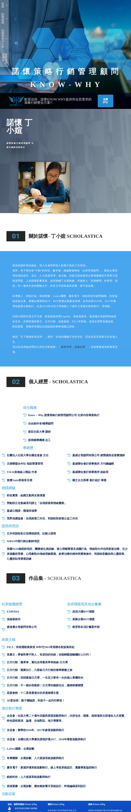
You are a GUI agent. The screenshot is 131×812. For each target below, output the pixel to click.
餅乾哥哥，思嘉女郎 (70, 277)
